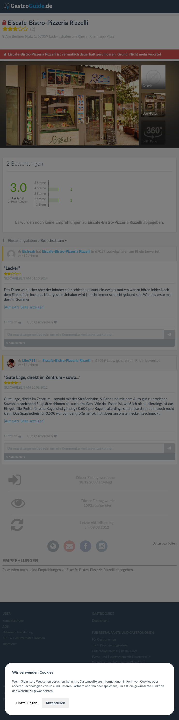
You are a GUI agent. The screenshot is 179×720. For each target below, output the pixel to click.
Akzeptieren (55, 703)
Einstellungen (26, 703)
